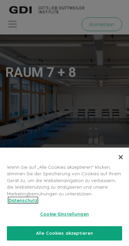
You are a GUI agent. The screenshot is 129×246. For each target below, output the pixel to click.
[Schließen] (120, 157)
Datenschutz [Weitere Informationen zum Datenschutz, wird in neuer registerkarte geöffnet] (23, 200)
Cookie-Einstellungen (64, 214)
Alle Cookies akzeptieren (64, 233)
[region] (64, 197)
